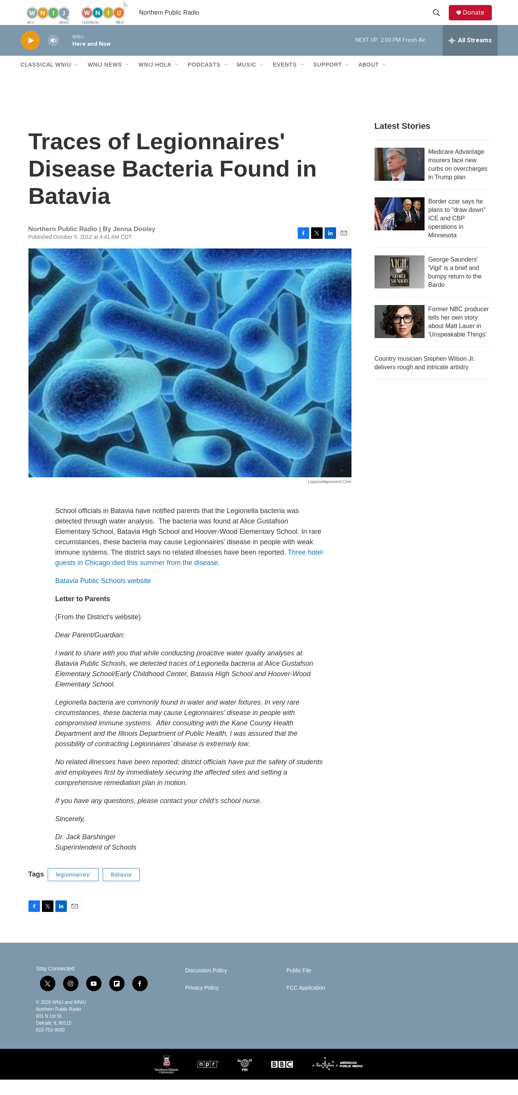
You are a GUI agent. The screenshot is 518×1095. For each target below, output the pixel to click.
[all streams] (470, 55)
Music (247, 80)
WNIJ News (105, 80)
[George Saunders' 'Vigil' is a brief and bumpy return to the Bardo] (400, 287)
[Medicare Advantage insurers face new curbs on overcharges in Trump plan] (400, 179)
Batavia (121, 890)
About (368, 80)
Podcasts (204, 80)
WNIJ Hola (154, 80)
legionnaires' (73, 890)
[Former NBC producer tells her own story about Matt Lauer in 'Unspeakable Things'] (400, 336)
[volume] (53, 56)
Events (285, 80)
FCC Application (305, 1003)
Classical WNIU (46, 80)
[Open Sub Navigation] (77, 80)
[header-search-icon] (439, 20)
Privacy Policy (202, 1003)
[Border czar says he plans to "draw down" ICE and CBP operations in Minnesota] (400, 229)
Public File (298, 986)
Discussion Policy (206, 986)
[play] (30, 56)
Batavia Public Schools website (103, 596)
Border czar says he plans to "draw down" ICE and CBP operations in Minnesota (457, 233)
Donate (478, 20)
